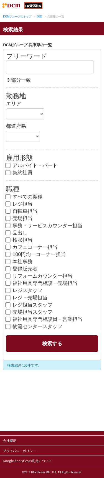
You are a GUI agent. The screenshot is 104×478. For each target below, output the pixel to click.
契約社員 (19, 172)
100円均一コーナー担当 (36, 254)
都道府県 (16, 126)
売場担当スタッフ (29, 312)
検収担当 (19, 240)
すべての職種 (24, 196)
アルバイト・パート (31, 165)
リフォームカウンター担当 (39, 276)
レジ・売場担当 (26, 297)
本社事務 (19, 261)
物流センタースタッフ (34, 326)
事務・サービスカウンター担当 (44, 225)
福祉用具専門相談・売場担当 (41, 283)
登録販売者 (21, 268)
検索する (52, 343)
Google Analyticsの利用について (27, 460)
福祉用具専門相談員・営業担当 (44, 319)
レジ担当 (19, 204)
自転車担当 (21, 211)
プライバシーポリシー (19, 450)
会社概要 (9, 440)
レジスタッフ (24, 290)
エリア (13, 103)
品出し (16, 232)
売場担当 (19, 218)
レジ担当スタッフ (29, 304)
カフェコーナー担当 (31, 247)
